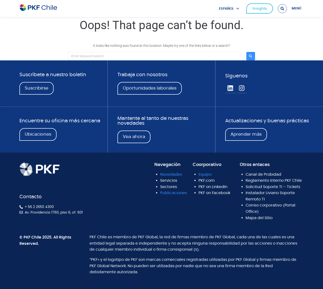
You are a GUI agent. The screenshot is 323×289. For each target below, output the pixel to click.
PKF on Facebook (214, 192)
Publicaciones (173, 192)
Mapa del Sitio (259, 217)
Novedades (171, 174)
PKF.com (207, 180)
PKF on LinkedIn (213, 186)
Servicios (168, 180)
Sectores (168, 186)
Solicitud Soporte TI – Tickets (273, 186)
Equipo (205, 174)
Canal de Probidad (263, 174)
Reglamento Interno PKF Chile (274, 180)
